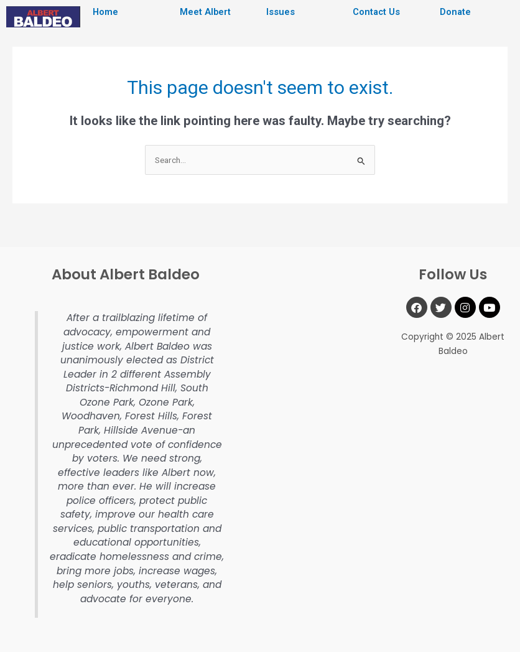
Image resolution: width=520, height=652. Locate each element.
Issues (280, 11)
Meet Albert (205, 11)
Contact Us (376, 11)
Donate (455, 11)
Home (105, 11)
